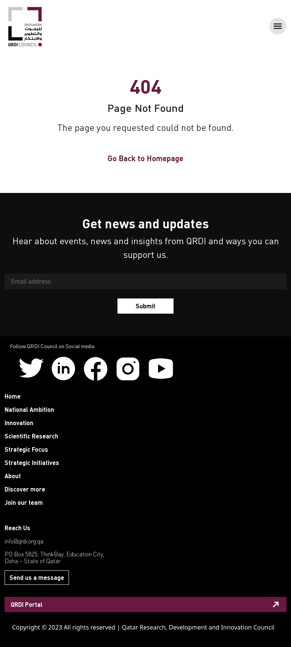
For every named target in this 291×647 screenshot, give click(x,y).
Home (12, 396)
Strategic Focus (26, 449)
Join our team (24, 502)
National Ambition (29, 409)
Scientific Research (31, 436)
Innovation (19, 422)
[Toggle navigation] (275, 26)
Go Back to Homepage (145, 158)
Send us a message (36, 577)
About (13, 475)
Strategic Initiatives (32, 462)
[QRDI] (25, 26)
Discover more (25, 489)
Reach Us (17, 527)
